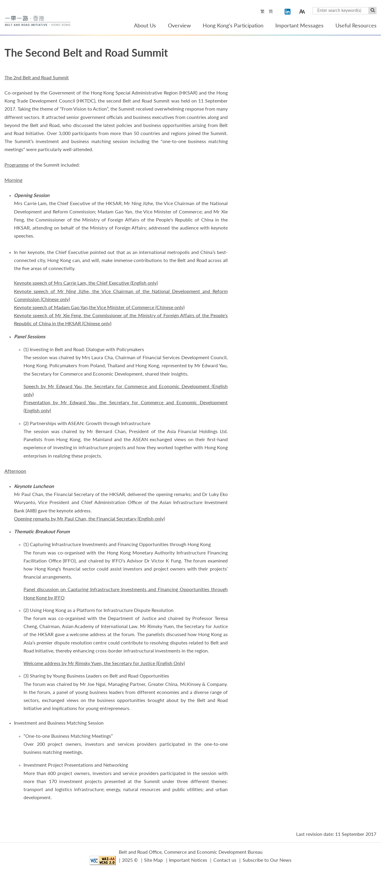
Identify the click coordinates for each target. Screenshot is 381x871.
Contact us (224, 860)
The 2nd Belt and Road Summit (36, 77)
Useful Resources (356, 26)
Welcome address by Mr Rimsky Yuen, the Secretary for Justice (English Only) (104, 663)
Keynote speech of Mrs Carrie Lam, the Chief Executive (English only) (86, 283)
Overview (179, 26)
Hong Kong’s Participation (233, 26)
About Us (145, 26)
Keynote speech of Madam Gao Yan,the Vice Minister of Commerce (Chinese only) (99, 307)
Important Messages (299, 26)
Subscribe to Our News (267, 860)
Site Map (153, 860)
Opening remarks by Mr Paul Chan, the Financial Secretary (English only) (89, 519)
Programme (16, 165)
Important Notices (188, 860)
